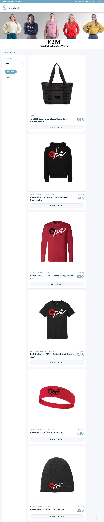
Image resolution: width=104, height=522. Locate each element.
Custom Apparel (22, 450)
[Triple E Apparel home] (11, 8)
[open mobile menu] (100, 8)
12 (65, 418)
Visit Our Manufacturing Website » (13, 1)
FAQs (75, 1)
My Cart (72, 456)
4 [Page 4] (48, 477)
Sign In (99, 1)
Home (7, 52)
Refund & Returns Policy (72, 504)
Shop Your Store (50, 456)
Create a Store (73, 496)
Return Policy (83, 1)
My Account (75, 450)
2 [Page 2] (42, 477)
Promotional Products (20, 457)
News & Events (15, 498)
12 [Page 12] (60, 477)
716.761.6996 (89, 505)
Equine (43, 450)
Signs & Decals (21, 464)
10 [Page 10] (54, 477)
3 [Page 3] (45, 477)
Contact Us (75, 462)
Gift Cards (91, 1)
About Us (14, 496)
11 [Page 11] (56, 477)
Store (7, 64)
